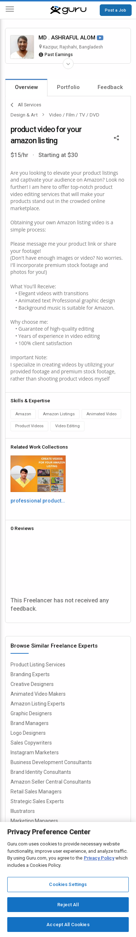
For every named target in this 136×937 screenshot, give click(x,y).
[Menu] (9, 10)
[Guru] (68, 10)
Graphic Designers (31, 713)
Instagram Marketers (35, 752)
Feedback (110, 87)
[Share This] (116, 137)
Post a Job (115, 10)
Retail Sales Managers (36, 791)
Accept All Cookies (67, 924)
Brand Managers (30, 723)
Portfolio (68, 87)
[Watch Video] (100, 38)
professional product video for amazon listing (38, 501)
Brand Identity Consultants (41, 772)
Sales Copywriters (31, 743)
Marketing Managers (34, 821)
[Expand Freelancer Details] (68, 63)
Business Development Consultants (51, 762)
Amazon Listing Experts (38, 704)
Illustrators (23, 811)
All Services (26, 105)
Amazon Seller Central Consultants (51, 782)
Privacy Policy (99, 858)
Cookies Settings (68, 884)
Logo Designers (28, 733)
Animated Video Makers (38, 694)
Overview (26, 87)
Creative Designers (32, 684)
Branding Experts (30, 674)
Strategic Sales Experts (37, 801)
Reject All (67, 904)
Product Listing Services (38, 664)
